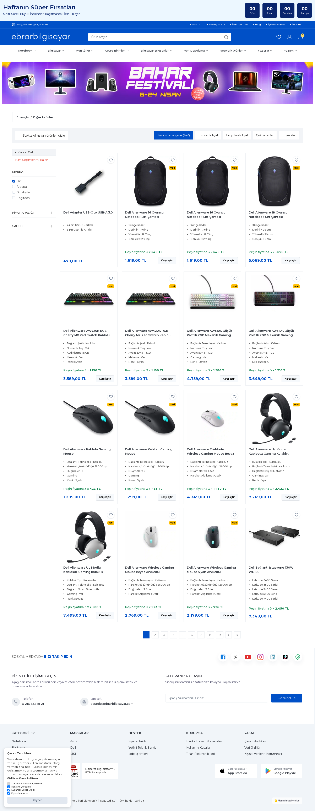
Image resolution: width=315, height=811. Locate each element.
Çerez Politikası (255, 741)
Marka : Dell (25, 152)
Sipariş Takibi (138, 741)
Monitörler (85, 50)
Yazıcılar (265, 50)
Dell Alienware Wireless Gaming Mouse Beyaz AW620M (149, 570)
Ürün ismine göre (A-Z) (173, 135)
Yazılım (290, 50)
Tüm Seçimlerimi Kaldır (31, 160)
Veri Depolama (196, 50)
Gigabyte (23, 192)
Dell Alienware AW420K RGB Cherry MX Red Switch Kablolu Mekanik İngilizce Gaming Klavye (88, 335)
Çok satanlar (265, 135)
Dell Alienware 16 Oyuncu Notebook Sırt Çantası (144, 215)
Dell (19, 181)
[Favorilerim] (278, 37)
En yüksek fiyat (237, 135)
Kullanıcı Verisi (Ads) (21, 789)
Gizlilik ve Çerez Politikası (22, 778)
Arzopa (22, 187)
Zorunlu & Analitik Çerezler (24, 783)
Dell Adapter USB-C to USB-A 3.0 (88, 212)
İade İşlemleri (138, 754)
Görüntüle (287, 698)
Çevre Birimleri (117, 50)
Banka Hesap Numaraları (204, 741)
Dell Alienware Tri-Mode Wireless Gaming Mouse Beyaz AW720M (210, 453)
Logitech (23, 198)
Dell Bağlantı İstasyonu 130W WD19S (271, 570)
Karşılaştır (167, 260)
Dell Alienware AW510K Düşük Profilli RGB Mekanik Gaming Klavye (209, 335)
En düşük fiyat (208, 135)
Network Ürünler (233, 50)
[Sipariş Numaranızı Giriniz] (216, 698)
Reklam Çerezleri (19, 786)
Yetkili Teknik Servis (142, 747)
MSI (73, 754)
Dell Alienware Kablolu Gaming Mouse (87, 451)
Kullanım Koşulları (198, 747)
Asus (73, 741)
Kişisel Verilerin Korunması (263, 754)
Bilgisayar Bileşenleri (157, 50)
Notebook (27, 50)
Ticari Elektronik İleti (200, 754)
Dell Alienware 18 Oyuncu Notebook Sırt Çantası (268, 215)
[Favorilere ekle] (110, 159)
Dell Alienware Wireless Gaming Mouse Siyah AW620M (211, 570)
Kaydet (37, 800)
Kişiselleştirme (17, 793)
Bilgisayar (56, 50)
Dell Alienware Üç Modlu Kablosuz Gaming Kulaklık (269, 451)
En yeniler (289, 135)
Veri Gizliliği (252, 747)
